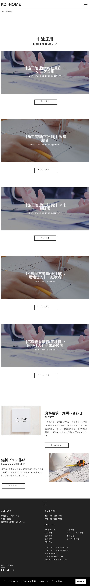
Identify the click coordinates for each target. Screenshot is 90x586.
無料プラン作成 (73, 539)
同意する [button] (81, 581)
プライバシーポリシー (54, 557)
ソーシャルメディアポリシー (57, 547)
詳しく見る (43, 101)
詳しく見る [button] (57, 581)
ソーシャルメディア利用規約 (57, 550)
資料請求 (48, 539)
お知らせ (70, 536)
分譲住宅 (70, 530)
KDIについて (50, 530)
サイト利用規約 (51, 553)
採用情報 (48, 542)
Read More (55, 445)
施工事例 (48, 536)
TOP (2, 11)
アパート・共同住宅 (75, 533)
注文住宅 (48, 533)
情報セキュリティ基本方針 (56, 560)
